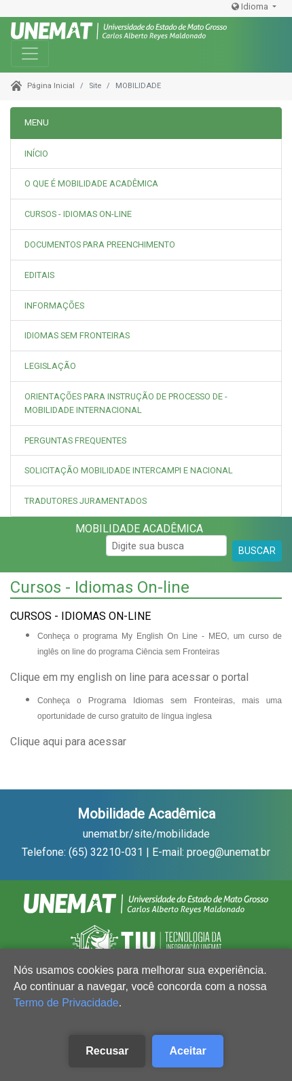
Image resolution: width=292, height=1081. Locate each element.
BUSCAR (257, 550)
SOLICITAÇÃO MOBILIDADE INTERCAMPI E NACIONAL (128, 470)
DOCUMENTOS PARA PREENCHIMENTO (99, 244)
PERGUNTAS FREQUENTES (75, 440)
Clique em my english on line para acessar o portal (129, 677)
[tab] (146, 184)
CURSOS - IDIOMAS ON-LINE (78, 214)
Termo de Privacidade (66, 1002)
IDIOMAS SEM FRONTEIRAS (77, 335)
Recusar (107, 1051)
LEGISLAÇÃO (50, 366)
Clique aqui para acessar (68, 741)
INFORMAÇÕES (54, 305)
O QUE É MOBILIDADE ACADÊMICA (91, 183)
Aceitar (187, 1051)
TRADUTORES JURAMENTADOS (85, 501)
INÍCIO (36, 154)
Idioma (251, 6)
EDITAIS (39, 275)
